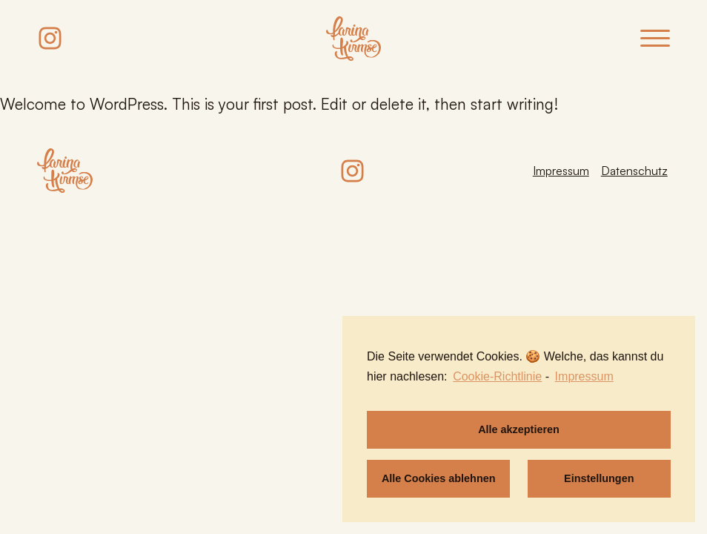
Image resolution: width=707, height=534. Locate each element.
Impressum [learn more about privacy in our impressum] (584, 376)
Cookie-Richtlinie (497, 376)
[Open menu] (655, 38)
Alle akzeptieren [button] (519, 429)
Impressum (561, 170)
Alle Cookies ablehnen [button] (439, 478)
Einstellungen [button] (599, 478)
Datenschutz (634, 170)
